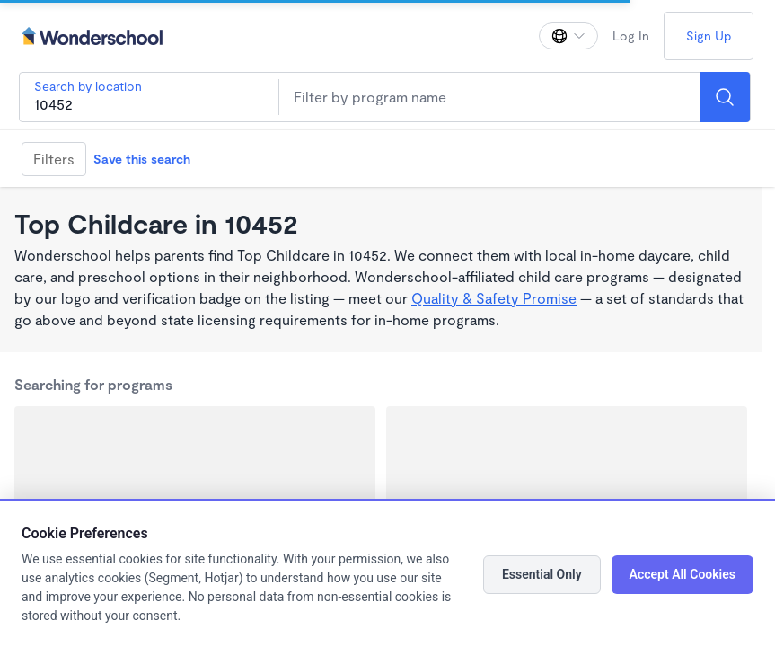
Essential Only (542, 574)
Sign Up (708, 35)
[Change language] (568, 35)
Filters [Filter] (54, 158)
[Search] (725, 97)
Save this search (141, 158)
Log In (630, 35)
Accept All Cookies (682, 574)
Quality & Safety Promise (494, 297)
